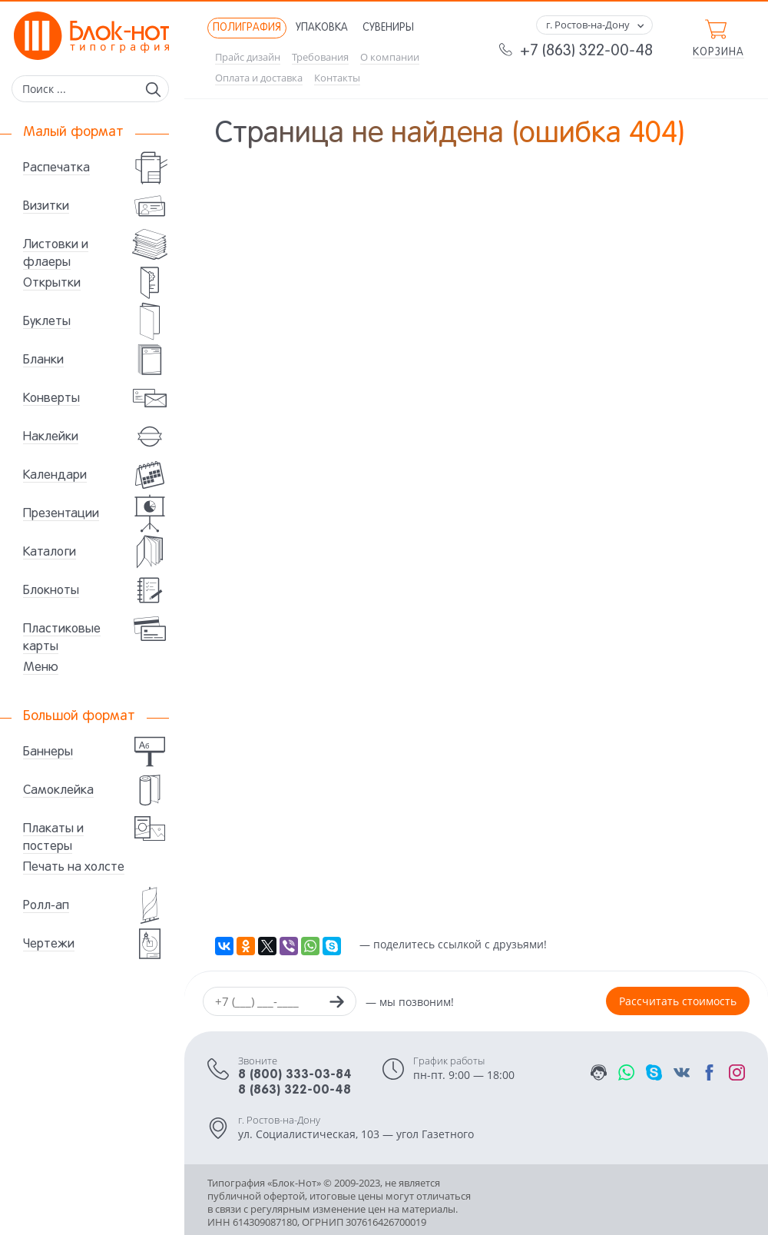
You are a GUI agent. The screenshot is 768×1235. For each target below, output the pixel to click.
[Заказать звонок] (336, 1003)
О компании (389, 57)
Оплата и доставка (259, 78)
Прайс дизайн (247, 57)
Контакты (337, 78)
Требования (320, 57)
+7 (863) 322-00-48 (586, 51)
